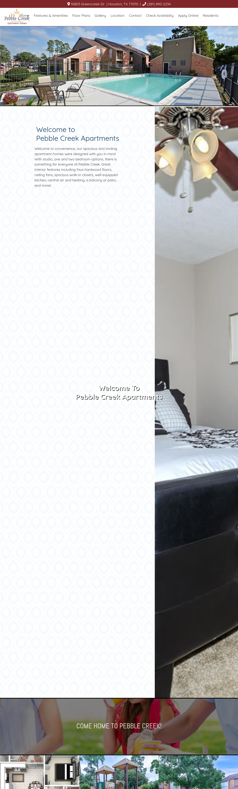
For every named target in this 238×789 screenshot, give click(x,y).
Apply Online (188, 15)
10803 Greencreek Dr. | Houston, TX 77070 (102, 4)
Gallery (100, 15)
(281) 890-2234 (157, 4)
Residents (210, 15)
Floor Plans (81, 15)
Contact (135, 15)
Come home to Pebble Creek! (119, 725)
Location (117, 15)
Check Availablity (160, 15)
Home (24, 15)
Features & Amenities (51, 15)
